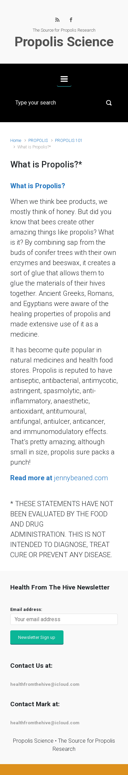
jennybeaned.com (59, 478)
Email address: (26, 609)
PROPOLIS (38, 140)
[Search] (64, 102)
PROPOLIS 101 (69, 140)
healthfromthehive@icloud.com (45, 684)
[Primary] (64, 79)
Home (15, 140)
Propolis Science (64, 42)
